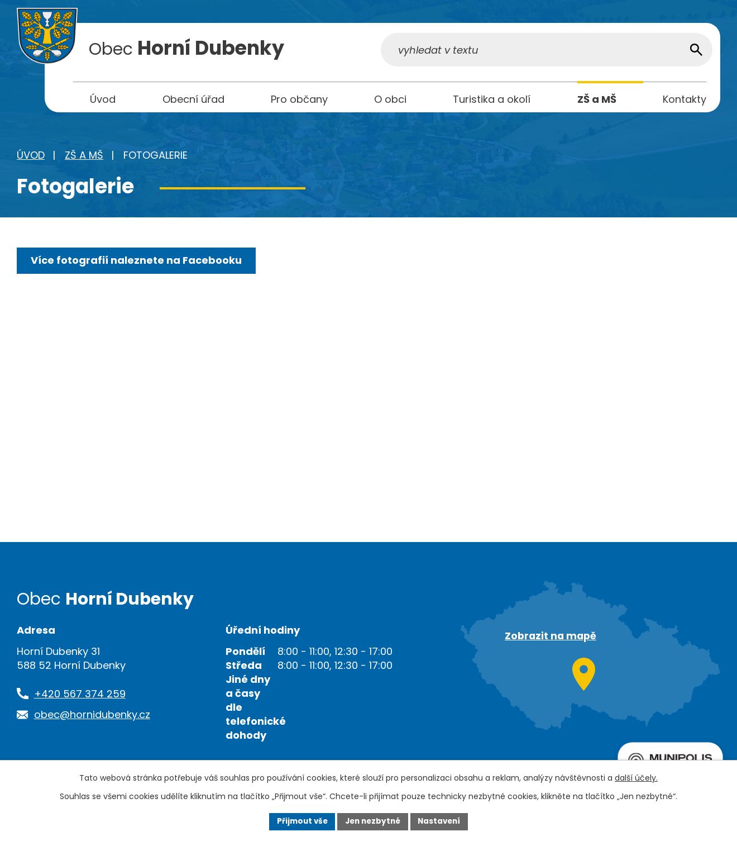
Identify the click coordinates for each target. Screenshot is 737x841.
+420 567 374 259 (80, 697)
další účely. (636, 777)
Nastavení (442, 820)
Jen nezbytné (372, 820)
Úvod (31, 158)
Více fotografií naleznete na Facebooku (137, 263)
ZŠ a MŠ (84, 158)
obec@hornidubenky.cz (92, 717)
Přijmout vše (299, 820)
